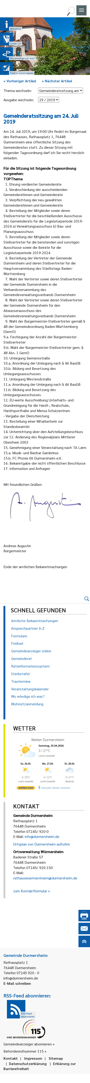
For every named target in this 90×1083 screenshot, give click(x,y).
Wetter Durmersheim (47, 739)
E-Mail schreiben (17, 983)
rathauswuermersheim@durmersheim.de (45, 877)
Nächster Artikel (57, 80)
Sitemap (56, 1058)
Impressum (33, 1058)
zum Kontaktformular (30, 890)
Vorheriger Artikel (19, 80)
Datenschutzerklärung (28, 1063)
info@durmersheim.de (42, 836)
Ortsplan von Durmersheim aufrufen (41, 844)
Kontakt (10, 1058)
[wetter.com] (26, 787)
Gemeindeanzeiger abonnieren (27, 1043)
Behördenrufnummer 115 (23, 1051)
